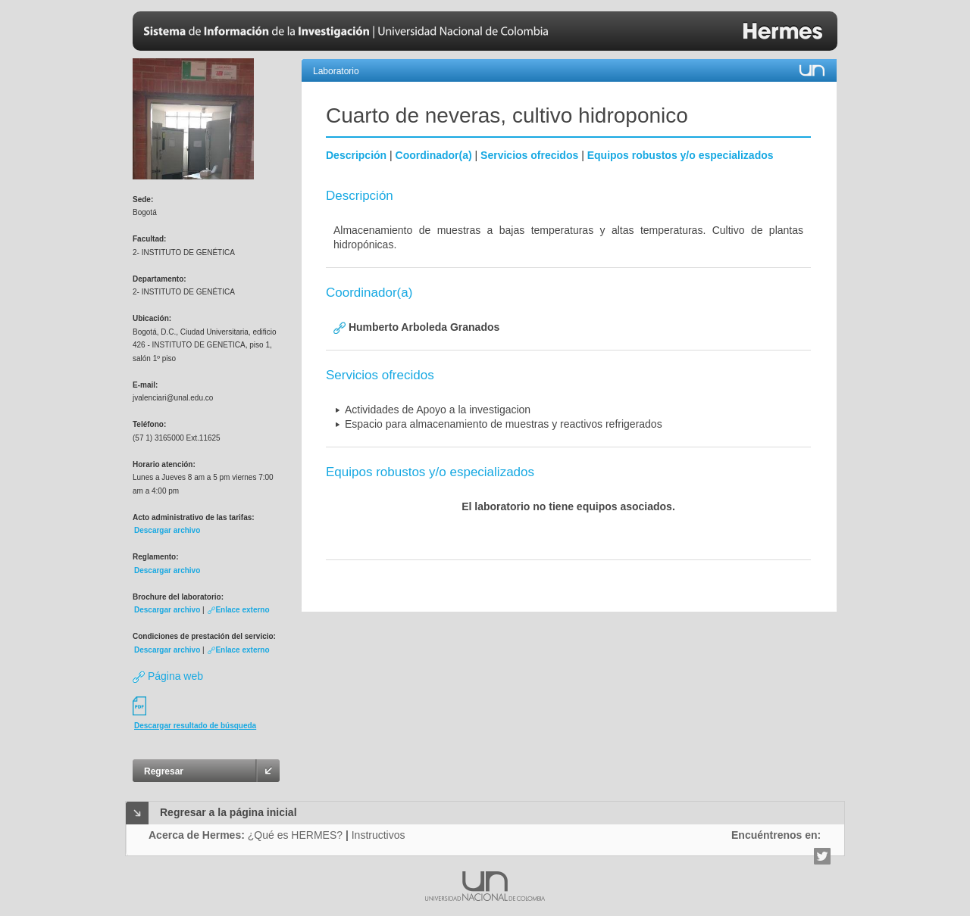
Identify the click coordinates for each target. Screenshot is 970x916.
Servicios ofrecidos (529, 155)
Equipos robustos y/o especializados (680, 155)
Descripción (356, 155)
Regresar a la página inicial (228, 812)
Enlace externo (238, 610)
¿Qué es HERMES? (295, 835)
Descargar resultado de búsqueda (195, 725)
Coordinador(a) (434, 155)
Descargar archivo (167, 530)
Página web (168, 676)
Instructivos (378, 835)
